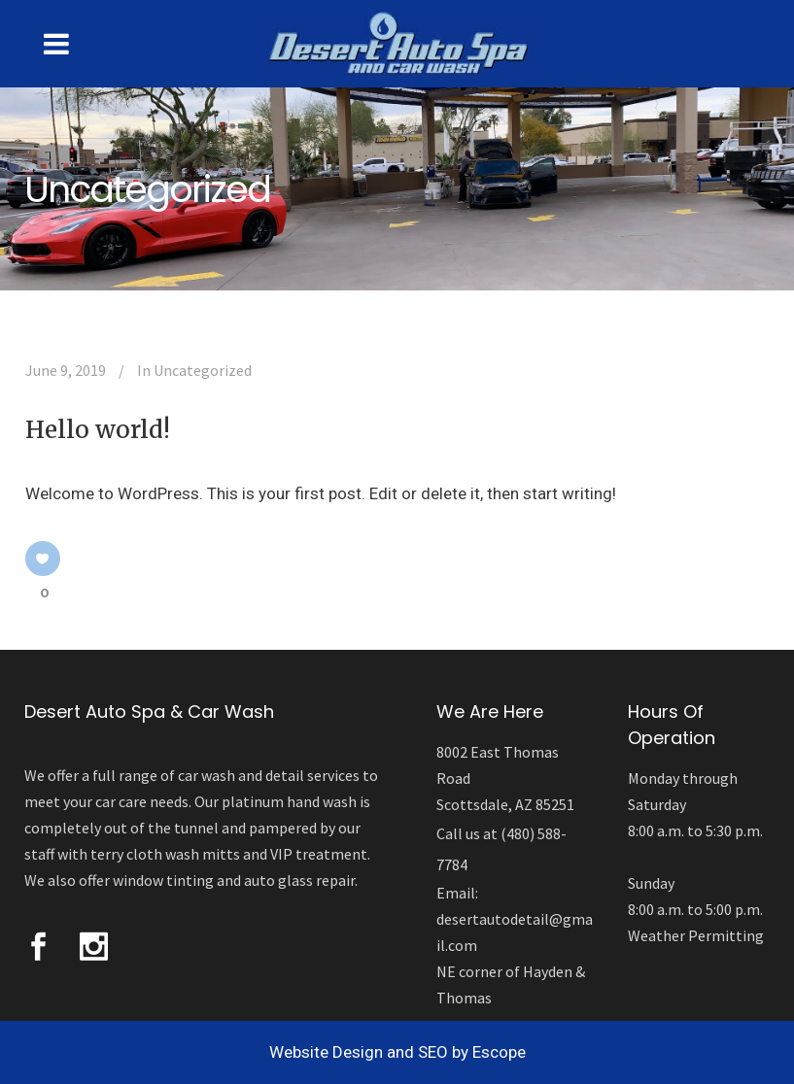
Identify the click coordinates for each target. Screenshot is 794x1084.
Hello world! (97, 430)
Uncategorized (203, 370)
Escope (499, 1052)
